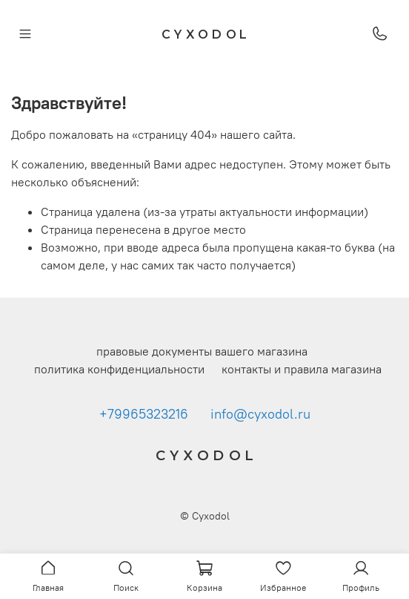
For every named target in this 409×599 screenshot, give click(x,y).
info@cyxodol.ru (260, 414)
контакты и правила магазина (302, 368)
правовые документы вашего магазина (201, 351)
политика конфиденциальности (119, 368)
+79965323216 (143, 414)
